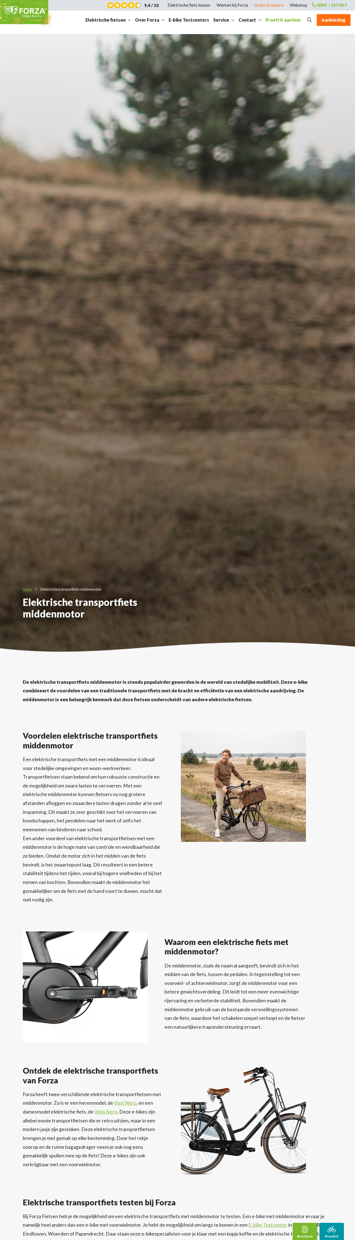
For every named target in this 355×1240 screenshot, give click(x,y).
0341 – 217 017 (324, 5)
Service (221, 22)
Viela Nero (105, 1112)
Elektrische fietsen (105, 22)
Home (27, 589)
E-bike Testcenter (267, 1225)
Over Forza (147, 22)
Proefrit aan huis (283, 22)
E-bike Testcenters (189, 22)
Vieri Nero (125, 1103)
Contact (247, 22)
